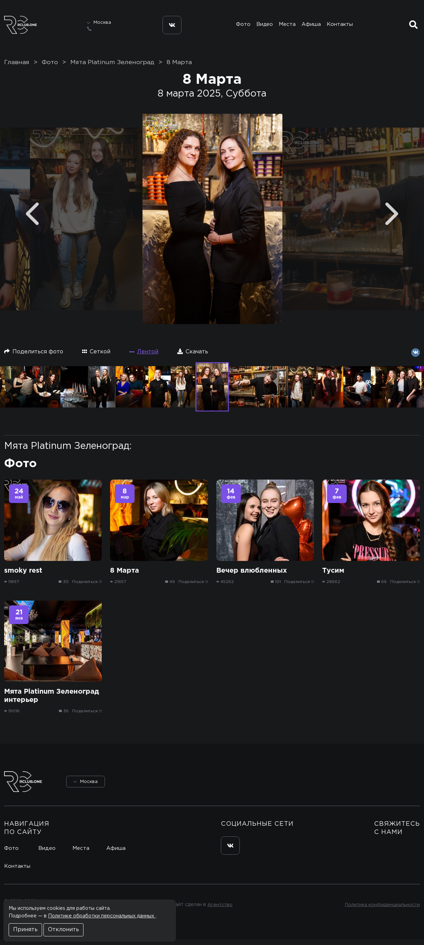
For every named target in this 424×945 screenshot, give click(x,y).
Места (287, 26)
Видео (264, 26)
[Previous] (32, 219)
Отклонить (63, 929)
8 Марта (179, 68)
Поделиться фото (33, 357)
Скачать (192, 357)
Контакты (341, 26)
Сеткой (96, 357)
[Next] (392, 219)
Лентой (143, 357)
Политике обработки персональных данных (102, 916)
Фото (242, 26)
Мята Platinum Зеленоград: (67, 451)
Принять (25, 929)
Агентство (219, 910)
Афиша (312, 26)
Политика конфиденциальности (381, 910)
